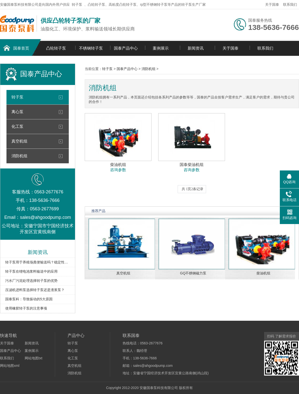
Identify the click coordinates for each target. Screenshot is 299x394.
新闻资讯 (196, 48)
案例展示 (161, 48)
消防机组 (19, 156)
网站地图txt (33, 358)
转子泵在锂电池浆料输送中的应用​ (31, 271)
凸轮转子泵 (56, 48)
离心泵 (17, 112)
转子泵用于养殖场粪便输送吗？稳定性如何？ (37, 262)
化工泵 (17, 126)
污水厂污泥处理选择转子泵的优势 (31, 281)
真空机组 (19, 141)
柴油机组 (263, 273)
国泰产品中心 (126, 48)
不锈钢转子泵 (91, 48)
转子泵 (77, 4)
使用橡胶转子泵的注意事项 (26, 308)
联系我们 (290, 4)
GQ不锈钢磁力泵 (193, 273)
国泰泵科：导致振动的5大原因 (29, 299)
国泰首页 (21, 48)
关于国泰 (272, 4)
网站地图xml (9, 366)
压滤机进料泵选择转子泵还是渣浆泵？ (35, 290)
